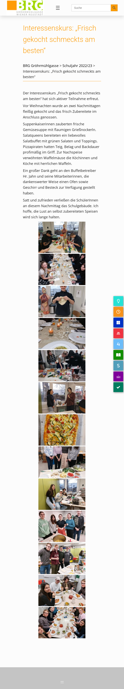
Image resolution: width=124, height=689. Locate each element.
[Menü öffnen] (58, 8)
